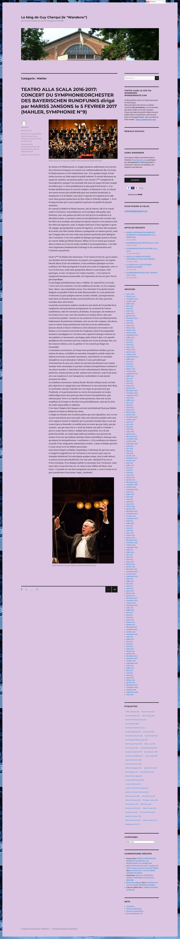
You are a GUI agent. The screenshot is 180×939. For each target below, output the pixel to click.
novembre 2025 (132, 299)
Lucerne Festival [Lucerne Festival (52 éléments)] (132, 784)
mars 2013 (130, 591)
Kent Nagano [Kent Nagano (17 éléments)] (131, 772)
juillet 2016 (130, 494)
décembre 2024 (132, 318)
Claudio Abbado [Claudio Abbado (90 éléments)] (133, 732)
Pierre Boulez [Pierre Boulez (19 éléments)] (131, 804)
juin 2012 (129, 613)
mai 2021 (129, 381)
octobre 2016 (131, 487)
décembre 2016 (131, 482)
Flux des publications (134, 909)
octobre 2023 (131, 333)
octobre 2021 (131, 371)
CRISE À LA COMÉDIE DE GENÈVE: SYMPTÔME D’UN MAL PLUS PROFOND (140, 877)
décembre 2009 (132, 685)
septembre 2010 (132, 663)
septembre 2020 (132, 395)
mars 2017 (130, 475)
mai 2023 (129, 342)
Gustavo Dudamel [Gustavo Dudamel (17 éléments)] (133, 752)
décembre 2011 (131, 627)
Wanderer (25, 127)
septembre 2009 (132, 692)
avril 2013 (129, 588)
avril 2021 (129, 383)
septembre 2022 (132, 357)
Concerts (32, 134)
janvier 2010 (130, 683)
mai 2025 (129, 309)
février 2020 (130, 412)
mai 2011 (129, 644)
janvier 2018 (130, 456)
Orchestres (32, 138)
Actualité (24, 134)
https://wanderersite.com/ (146, 120)
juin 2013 (129, 584)
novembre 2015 (132, 514)
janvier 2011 (130, 654)
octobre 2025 (131, 301)
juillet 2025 (130, 304)
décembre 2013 (131, 569)
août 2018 (129, 446)
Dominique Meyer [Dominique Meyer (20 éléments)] (133, 744)
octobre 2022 (131, 354)
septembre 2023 (132, 335)
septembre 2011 (132, 634)
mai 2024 (129, 321)
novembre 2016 (132, 485)
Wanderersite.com (139, 160)
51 (38, 589)
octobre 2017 (131, 461)
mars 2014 (130, 562)
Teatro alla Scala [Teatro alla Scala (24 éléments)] (132, 820)
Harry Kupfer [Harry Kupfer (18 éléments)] (151, 756)
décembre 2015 (131, 511)
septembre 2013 (132, 576)
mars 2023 (130, 347)
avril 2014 (129, 560)
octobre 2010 (131, 661)
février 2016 (130, 506)
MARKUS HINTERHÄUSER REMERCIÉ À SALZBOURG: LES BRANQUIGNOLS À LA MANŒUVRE (140, 235)
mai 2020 (129, 405)
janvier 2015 (130, 538)
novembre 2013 (131, 572)
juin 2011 (129, 642)
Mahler (38, 134)
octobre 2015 (131, 516)
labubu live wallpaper (134, 883)
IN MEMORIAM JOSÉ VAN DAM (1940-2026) (142, 243)
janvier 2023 (130, 352)
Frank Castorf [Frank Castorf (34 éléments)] (131, 748)
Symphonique (26, 141)
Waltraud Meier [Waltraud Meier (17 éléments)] (150, 820)
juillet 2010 (130, 668)
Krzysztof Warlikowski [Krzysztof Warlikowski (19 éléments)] (134, 780)
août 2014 (129, 550)
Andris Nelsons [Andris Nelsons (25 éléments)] (132, 712)
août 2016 (129, 492)
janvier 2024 (130, 330)
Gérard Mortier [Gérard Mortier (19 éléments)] (151, 752)
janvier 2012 (130, 625)
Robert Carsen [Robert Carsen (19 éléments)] (149, 808)
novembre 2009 (132, 687)
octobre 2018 (131, 441)
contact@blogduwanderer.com (135, 211)
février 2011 (130, 651)
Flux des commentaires (134, 911)
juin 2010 (129, 671)
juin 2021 (129, 379)
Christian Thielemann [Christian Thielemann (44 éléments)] (135, 728)
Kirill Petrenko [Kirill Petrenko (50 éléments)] (147, 772)
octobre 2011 (130, 632)
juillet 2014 (130, 552)
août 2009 (130, 695)
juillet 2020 (130, 400)
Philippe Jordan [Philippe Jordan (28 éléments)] (150, 800)
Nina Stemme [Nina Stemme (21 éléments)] (148, 796)
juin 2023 (129, 340)
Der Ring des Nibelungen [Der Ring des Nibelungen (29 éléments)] (136, 740)
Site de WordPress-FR (134, 914)
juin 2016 (129, 497)
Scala (39, 138)
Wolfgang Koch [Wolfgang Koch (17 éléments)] (132, 824)
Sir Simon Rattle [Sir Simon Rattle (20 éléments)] (147, 812)
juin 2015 (129, 526)
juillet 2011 (130, 639)
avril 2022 (130, 366)
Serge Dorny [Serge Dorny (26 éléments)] (131, 812)
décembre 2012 (131, 598)
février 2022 (130, 369)
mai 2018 (129, 451)
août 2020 (130, 398)
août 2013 (129, 579)
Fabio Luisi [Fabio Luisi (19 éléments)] (149, 744)
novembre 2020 (132, 393)
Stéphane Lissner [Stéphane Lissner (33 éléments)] (133, 816)
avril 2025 (130, 311)
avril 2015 (129, 531)
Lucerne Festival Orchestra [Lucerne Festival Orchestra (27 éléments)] (136, 788)
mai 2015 (129, 528)
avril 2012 (129, 617)
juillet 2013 (130, 581)
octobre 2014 (131, 545)
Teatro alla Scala (27, 151)
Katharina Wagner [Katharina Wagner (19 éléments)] (133, 768)
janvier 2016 (130, 509)
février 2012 (130, 622)
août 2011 (129, 637)
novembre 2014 (132, 543)
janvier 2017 (130, 480)
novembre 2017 (132, 458)
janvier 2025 (130, 316)
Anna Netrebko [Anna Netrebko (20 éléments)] (132, 716)
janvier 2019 (130, 434)
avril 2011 (129, 646)
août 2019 (129, 422)
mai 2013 (129, 586)
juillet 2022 (130, 359)
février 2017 (130, 477)
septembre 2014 (132, 547)
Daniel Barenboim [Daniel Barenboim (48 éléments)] (133, 736)
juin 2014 (129, 555)
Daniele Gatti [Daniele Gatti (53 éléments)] (151, 736)
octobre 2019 (131, 420)
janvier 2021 (130, 388)
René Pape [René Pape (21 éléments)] (145, 804)
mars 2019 (130, 432)
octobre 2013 (131, 574)
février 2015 (130, 535)
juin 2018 (129, 449)
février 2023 (130, 350)
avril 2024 (130, 323)
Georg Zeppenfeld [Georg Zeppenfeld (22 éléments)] (148, 748)
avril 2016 (129, 502)
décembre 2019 (131, 417)
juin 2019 (129, 424)
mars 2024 (130, 325)
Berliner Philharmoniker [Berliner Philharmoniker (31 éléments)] (135, 720)
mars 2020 (130, 410)
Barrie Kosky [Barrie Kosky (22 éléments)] (148, 716)
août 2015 (129, 521)
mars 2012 (130, 620)
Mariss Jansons (26, 136)
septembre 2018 (132, 444)
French (150, 1)
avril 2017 (129, 473)
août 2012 (129, 608)
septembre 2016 (132, 490)
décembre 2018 (131, 436)
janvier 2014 (130, 567)
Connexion (130, 906)
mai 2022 (129, 364)
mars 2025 (130, 313)
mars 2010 (130, 678)
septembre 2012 (132, 605)
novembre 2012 (132, 601)
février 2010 (130, 680)
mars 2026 (130, 294)
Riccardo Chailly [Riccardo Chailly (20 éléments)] (132, 808)
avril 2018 (129, 453)
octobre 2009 (131, 690)
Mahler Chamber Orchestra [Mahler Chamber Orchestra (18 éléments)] (136, 792)
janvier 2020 (130, 415)
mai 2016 (129, 499)
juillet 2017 (130, 465)
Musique (24, 138)
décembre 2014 (131, 540)
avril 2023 (129, 345)
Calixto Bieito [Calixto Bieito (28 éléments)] (131, 724)
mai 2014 (129, 557)
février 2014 (130, 564)
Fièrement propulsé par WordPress (65, 929)
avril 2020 (130, 407)
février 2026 (130, 296)
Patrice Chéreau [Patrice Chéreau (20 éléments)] (132, 800)
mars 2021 (130, 386)
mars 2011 (130, 649)
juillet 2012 (130, 610)
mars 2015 (130, 533)
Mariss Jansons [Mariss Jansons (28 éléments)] (132, 796)
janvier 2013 (130, 596)
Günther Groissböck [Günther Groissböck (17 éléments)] (134, 756)
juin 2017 (129, 468)
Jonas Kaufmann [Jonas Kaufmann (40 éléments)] (133, 764)
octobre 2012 (131, 603)
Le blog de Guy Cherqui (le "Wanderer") (54, 17)
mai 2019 (129, 427)
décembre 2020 (132, 391)
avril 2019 (129, 429)
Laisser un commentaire (30, 155)
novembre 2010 (132, 658)
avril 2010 (129, 675)
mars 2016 (130, 504)
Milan (35, 136)
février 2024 (130, 328)
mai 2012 (129, 615)
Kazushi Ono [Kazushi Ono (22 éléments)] (150, 768)
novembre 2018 (132, 439)
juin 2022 (129, 362)
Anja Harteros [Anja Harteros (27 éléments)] (148, 712)
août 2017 (129, 463)
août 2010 (129, 666)
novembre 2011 (131, 629)
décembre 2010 (131, 656)
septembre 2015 (132, 518)
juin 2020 (129, 403)
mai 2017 (129, 470)
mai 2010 (129, 673)
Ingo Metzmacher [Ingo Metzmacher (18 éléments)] (133, 760)
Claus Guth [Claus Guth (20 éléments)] (148, 732)
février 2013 (130, 593)
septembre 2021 (132, 374)
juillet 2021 (130, 376)
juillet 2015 (130, 523)
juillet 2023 (130, 338)
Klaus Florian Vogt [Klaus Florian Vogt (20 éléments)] (133, 776)
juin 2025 (129, 306)
